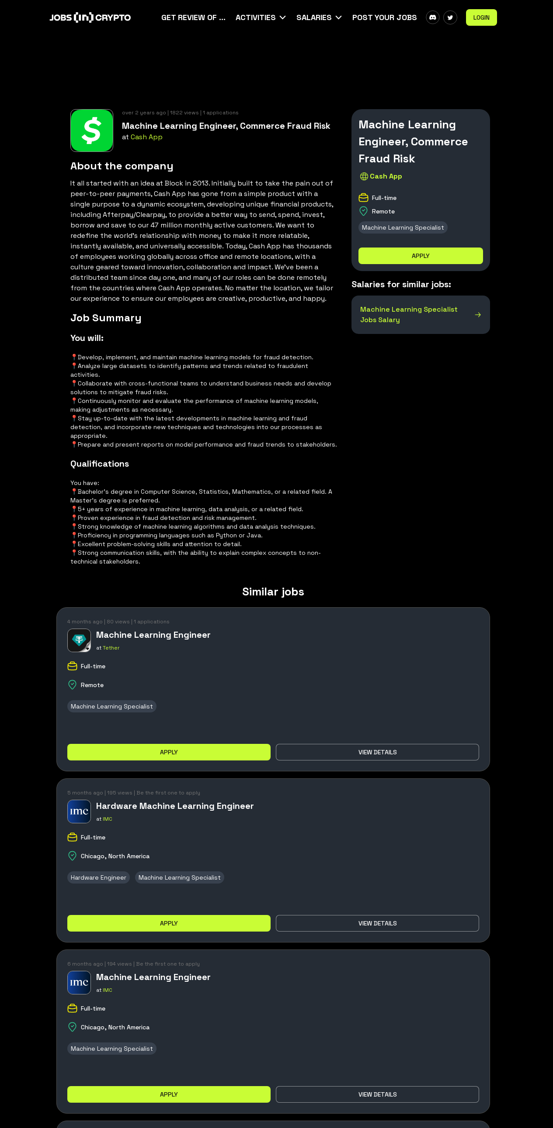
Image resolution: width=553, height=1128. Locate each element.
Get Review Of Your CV (194, 17)
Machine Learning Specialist (403, 227)
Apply (421, 256)
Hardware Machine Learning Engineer (175, 806)
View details (377, 752)
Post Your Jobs (384, 17)
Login (481, 17)
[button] (262, 17)
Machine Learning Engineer (153, 634)
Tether (111, 647)
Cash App (147, 136)
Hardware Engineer (98, 877)
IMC (107, 818)
